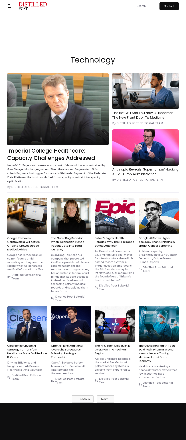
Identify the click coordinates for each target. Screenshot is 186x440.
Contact (169, 6)
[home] (30, 6)
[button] (10, 6)
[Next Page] (105, 399)
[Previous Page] (83, 399)
